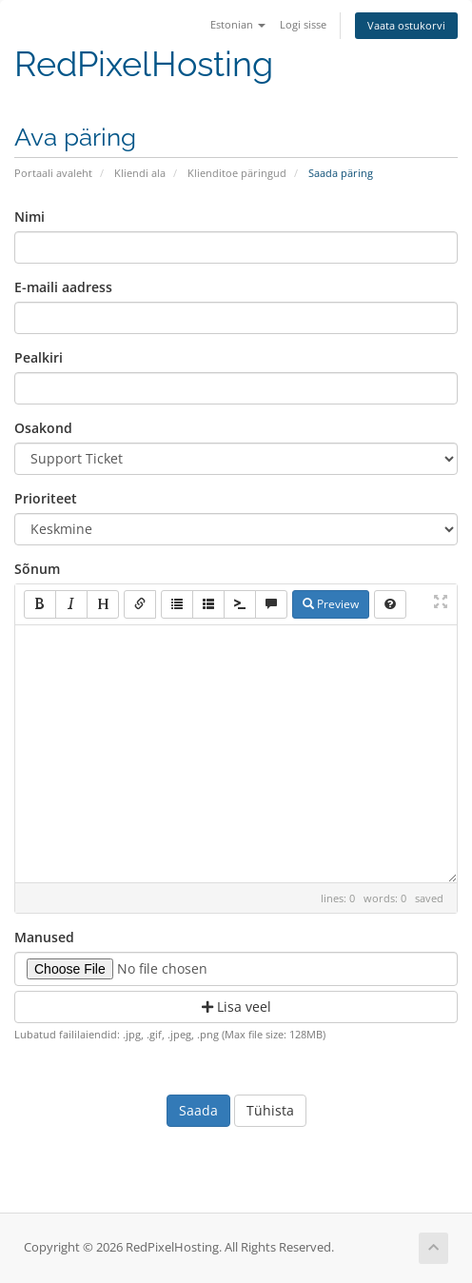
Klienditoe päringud (236, 173)
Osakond (43, 428)
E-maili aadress (63, 287)
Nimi (29, 216)
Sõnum (37, 569)
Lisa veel (236, 1006)
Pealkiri (38, 357)
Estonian (238, 24)
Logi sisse (303, 24)
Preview (331, 604)
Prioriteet (45, 498)
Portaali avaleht (53, 173)
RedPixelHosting (143, 64)
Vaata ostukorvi (406, 25)
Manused (44, 937)
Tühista (270, 1110)
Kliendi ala (140, 173)
